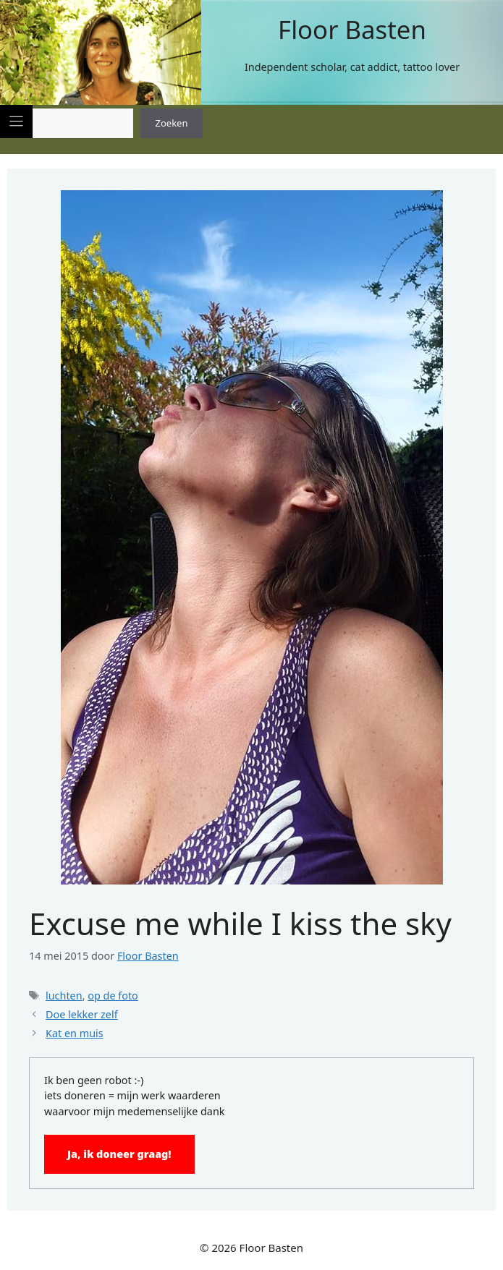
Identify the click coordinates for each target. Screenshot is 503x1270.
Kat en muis (74, 1033)
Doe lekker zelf (82, 1014)
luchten (64, 995)
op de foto (113, 995)
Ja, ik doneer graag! (119, 1154)
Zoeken (172, 122)
